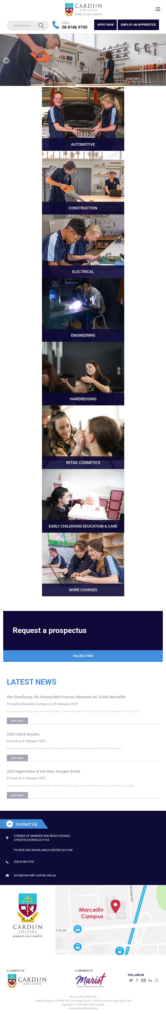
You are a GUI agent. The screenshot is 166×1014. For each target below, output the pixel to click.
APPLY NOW (105, 24)
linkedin (150, 981)
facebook (137, 981)
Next (159, 60)
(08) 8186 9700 (24, 861)
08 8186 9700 (74, 27)
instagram (156, 981)
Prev (6, 60)
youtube (143, 981)
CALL (66, 23)
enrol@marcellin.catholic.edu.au (35, 875)
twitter (130, 981)
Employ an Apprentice (138, 24)
